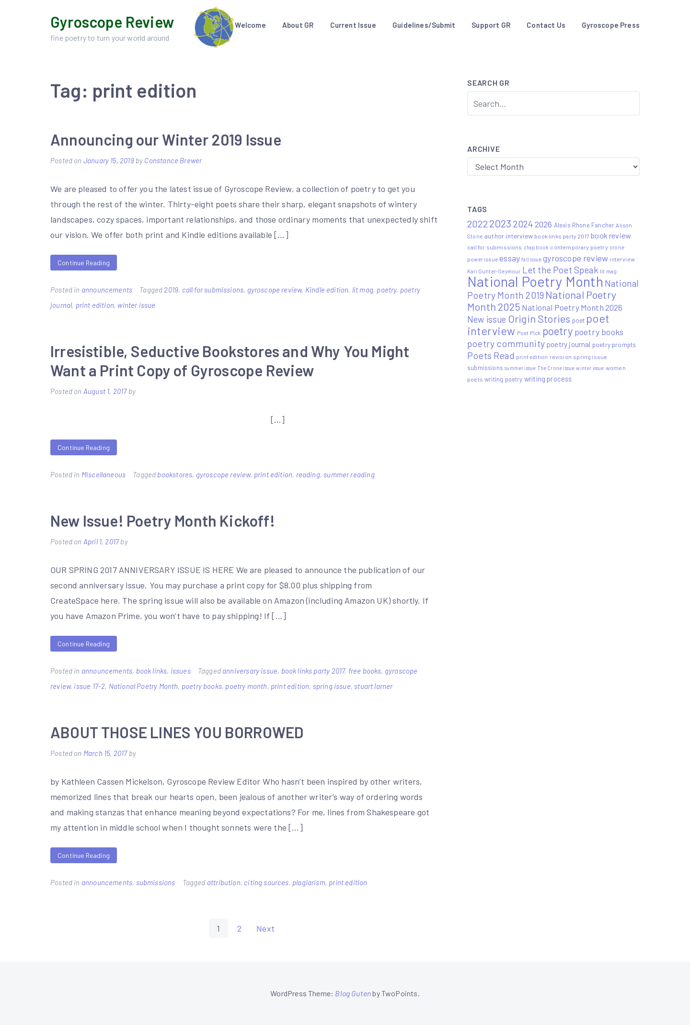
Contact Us (546, 25)
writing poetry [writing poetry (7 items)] (503, 379)
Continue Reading (84, 263)
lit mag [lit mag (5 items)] (608, 271)
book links (151, 670)
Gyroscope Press (611, 25)
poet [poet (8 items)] (578, 320)
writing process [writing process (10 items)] (548, 378)
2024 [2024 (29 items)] (523, 223)
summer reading (349, 474)
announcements (106, 289)
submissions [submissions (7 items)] (485, 368)
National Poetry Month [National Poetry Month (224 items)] (535, 281)
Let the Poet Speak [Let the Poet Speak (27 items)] (560, 269)
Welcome (250, 25)
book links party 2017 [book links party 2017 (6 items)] (561, 236)
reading (308, 474)
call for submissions (213, 289)
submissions (155, 882)
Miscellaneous (103, 474)
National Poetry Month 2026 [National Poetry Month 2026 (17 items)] (572, 307)
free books (364, 670)
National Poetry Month (143, 686)
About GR (297, 25)
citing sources (266, 882)
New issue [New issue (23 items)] (486, 319)
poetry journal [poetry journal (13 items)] (568, 344)
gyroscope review (274, 289)
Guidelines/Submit (423, 25)
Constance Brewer (173, 160)
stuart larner (373, 686)
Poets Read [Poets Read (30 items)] (491, 355)
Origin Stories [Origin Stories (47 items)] (539, 318)
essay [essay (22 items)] (509, 258)
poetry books (202, 686)
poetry (386, 289)
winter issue (136, 305)
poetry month (246, 686)
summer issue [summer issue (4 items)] (520, 368)
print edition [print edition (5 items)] (532, 356)
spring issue (332, 686)
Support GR (491, 25)
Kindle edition (327, 289)
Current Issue (353, 25)
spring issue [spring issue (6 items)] (590, 356)
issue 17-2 (89, 686)
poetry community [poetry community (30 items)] (506, 343)
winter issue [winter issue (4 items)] (590, 368)
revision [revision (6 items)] (561, 356)
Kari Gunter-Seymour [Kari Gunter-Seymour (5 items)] (493, 271)
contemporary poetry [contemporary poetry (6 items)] (579, 247)
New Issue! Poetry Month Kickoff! (162, 520)
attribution (224, 882)
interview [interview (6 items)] (622, 259)
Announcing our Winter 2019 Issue (165, 139)
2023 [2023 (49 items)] (500, 223)
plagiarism (308, 882)
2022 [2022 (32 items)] (477, 223)
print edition (95, 305)
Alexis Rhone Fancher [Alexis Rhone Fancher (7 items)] (584, 225)
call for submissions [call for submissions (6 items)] (494, 247)
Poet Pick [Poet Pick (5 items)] (529, 332)
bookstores (174, 474)
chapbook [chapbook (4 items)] (536, 247)
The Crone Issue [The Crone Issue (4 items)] (556, 368)
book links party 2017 (313, 670)
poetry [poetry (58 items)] (557, 331)
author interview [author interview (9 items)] (508, 236)
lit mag (362, 289)
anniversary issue (249, 670)
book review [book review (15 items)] (611, 235)
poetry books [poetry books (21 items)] (599, 332)
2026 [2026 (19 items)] (543, 224)
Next (265, 928)
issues (181, 670)
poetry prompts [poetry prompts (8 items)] (614, 345)
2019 (171, 289)
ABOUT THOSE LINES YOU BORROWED (176, 732)
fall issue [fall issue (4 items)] (531, 259)
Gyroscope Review (112, 21)
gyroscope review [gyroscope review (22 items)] (575, 258)
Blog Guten (353, 993)
